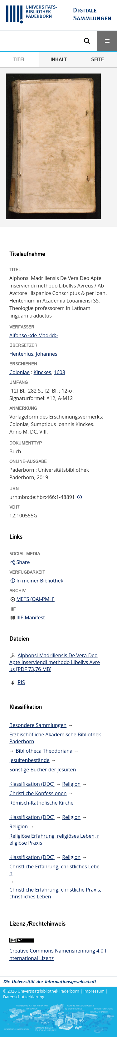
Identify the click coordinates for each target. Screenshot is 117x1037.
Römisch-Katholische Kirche (41, 802)
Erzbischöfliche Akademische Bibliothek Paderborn (55, 738)
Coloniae (19, 372)
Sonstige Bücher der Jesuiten (42, 769)
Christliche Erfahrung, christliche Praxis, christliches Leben (55, 893)
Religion (71, 783)
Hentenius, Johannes (33, 353)
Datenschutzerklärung (23, 996)
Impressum (94, 991)
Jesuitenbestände (29, 760)
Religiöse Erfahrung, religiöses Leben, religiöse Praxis (54, 839)
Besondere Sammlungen (37, 725)
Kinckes (42, 372)
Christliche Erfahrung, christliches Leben (54, 870)
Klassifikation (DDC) (32, 783)
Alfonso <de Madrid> (33, 335)
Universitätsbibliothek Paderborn (48, 991)
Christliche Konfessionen (38, 793)
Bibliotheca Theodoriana (44, 750)
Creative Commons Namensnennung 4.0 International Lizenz (57, 954)
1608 (59, 372)
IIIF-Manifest (30, 617)
